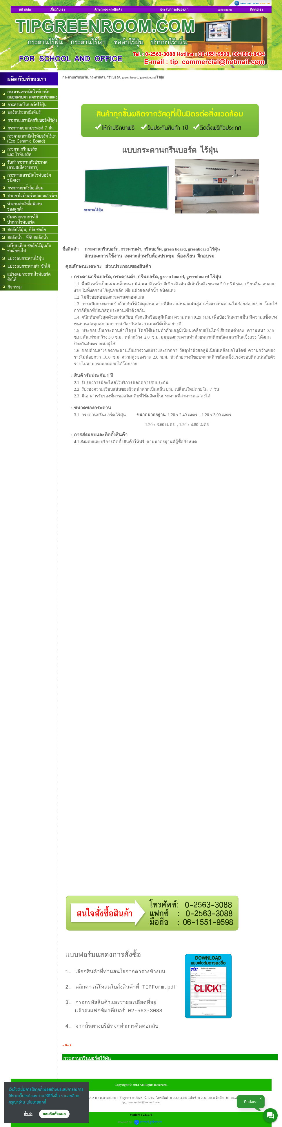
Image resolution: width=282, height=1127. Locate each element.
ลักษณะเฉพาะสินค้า (108, 9)
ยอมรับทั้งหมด (54, 1114)
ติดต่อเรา (256, 9)
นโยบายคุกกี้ (36, 1102)
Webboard (224, 9)
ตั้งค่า (28, 1114)
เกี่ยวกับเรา (57, 9)
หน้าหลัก (25, 9)
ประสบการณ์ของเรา (174, 9)
